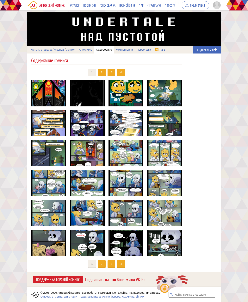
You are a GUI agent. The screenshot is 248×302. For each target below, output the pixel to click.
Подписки (89, 5)
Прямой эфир (127, 5)
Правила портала (90, 296)
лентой (70, 49)
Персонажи (144, 49)
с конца (59, 49)
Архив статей (130, 296)
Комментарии (124, 49)
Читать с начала (41, 49)
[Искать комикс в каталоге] (171, 294)
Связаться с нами (66, 296)
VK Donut (143, 279)
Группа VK (155, 5)
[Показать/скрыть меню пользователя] (216, 5)
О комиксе (85, 49)
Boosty (171, 5)
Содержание (104, 49)
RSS (162, 49)
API (142, 5)
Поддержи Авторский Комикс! (58, 279)
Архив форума (111, 296)
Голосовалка (107, 5)
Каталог (74, 5)
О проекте (46, 296)
